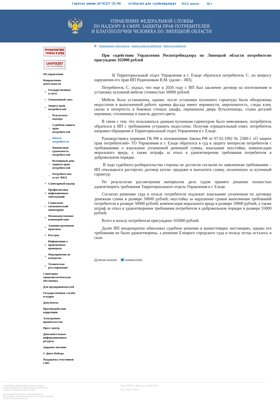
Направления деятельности (52, 82)
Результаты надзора (59, 117)
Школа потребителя (60, 139)
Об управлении (53, 74)
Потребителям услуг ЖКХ (61, 175)
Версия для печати (107, 259)
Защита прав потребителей (57, 107)
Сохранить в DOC (134, 259)
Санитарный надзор (61, 183)
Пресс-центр (51, 328)
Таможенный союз (60, 99)
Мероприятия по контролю (59, 256)
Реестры (53, 235)
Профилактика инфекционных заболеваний (58, 193)
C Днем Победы (53, 353)
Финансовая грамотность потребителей (61, 151)
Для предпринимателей (58, 286)
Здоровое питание (54, 347)
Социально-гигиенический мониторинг (58, 206)
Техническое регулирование (58, 265)
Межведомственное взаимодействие (61, 217)
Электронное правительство (53, 320)
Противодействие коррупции (54, 310)
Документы (50, 302)
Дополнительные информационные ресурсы (55, 337)
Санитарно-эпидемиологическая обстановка (57, 277)
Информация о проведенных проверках (58, 245)
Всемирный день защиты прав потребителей (63, 164)
